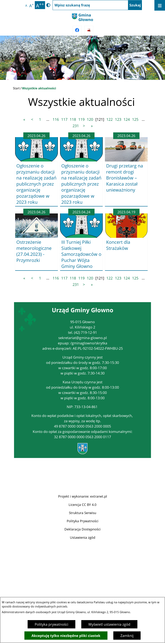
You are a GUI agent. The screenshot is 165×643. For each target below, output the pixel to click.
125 (135, 119)
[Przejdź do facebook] (77, 30)
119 (81, 119)
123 (118, 119)
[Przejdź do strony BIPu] (88, 30)
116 (56, 119)
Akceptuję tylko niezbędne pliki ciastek (65, 635)
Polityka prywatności (51, 624)
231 (76, 125)
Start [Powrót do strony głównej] (16, 88)
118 (73, 119)
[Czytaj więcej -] (36, 169)
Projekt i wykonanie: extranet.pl (82, 596)
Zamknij (127, 635)
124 (126, 119)
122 (109, 119)
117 (64, 119)
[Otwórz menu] (159, 5)
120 (90, 119)
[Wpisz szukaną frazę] (90, 5)
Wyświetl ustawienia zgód (109, 624)
